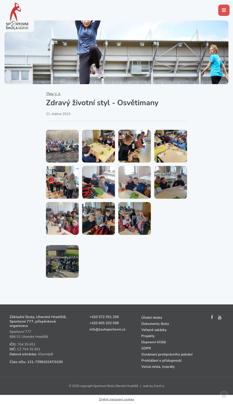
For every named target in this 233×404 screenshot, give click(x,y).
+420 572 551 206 (104, 317)
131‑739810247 (40, 362)
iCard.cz (159, 386)
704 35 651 (26, 344)
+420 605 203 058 (104, 323)
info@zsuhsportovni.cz (107, 329)
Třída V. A (53, 94)
